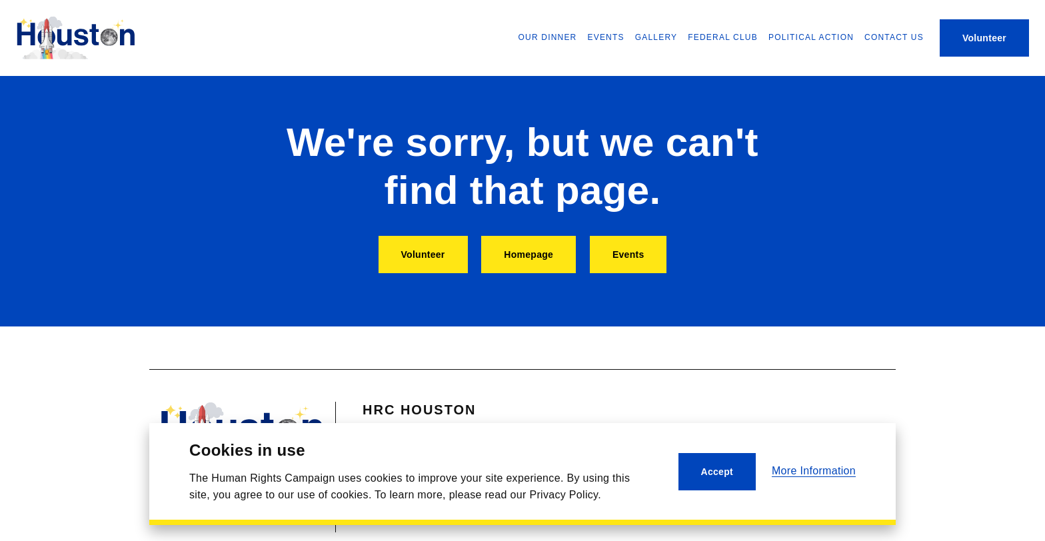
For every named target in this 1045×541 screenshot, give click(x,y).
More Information (814, 470)
